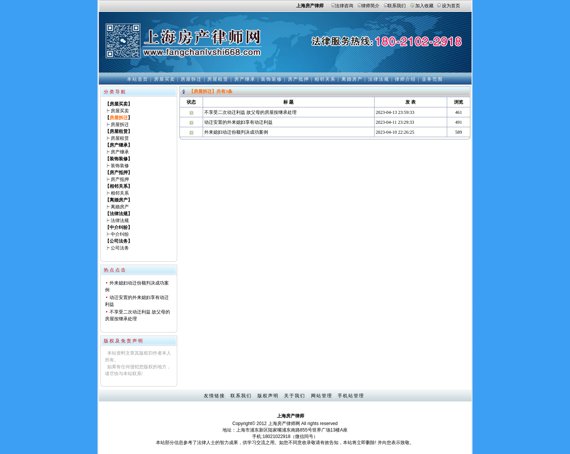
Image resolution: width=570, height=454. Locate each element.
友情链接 (214, 395)
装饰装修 (271, 79)
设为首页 (451, 5)
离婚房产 (352, 79)
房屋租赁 (218, 79)
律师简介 (370, 5)
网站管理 (321, 395)
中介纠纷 (120, 234)
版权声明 (268, 395)
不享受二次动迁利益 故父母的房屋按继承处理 (250, 112)
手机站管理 (351, 395)
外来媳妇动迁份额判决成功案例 (236, 132)
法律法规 (378, 79)
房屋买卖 (164, 79)
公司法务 (120, 248)
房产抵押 (298, 79)
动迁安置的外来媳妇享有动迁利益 (238, 122)
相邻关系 (325, 79)
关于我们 (294, 395)
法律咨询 (344, 5)
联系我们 (396, 5)
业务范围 (432, 79)
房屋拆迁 (191, 79)
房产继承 (245, 79)
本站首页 (137, 79)
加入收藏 (424, 5)
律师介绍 (405, 79)
